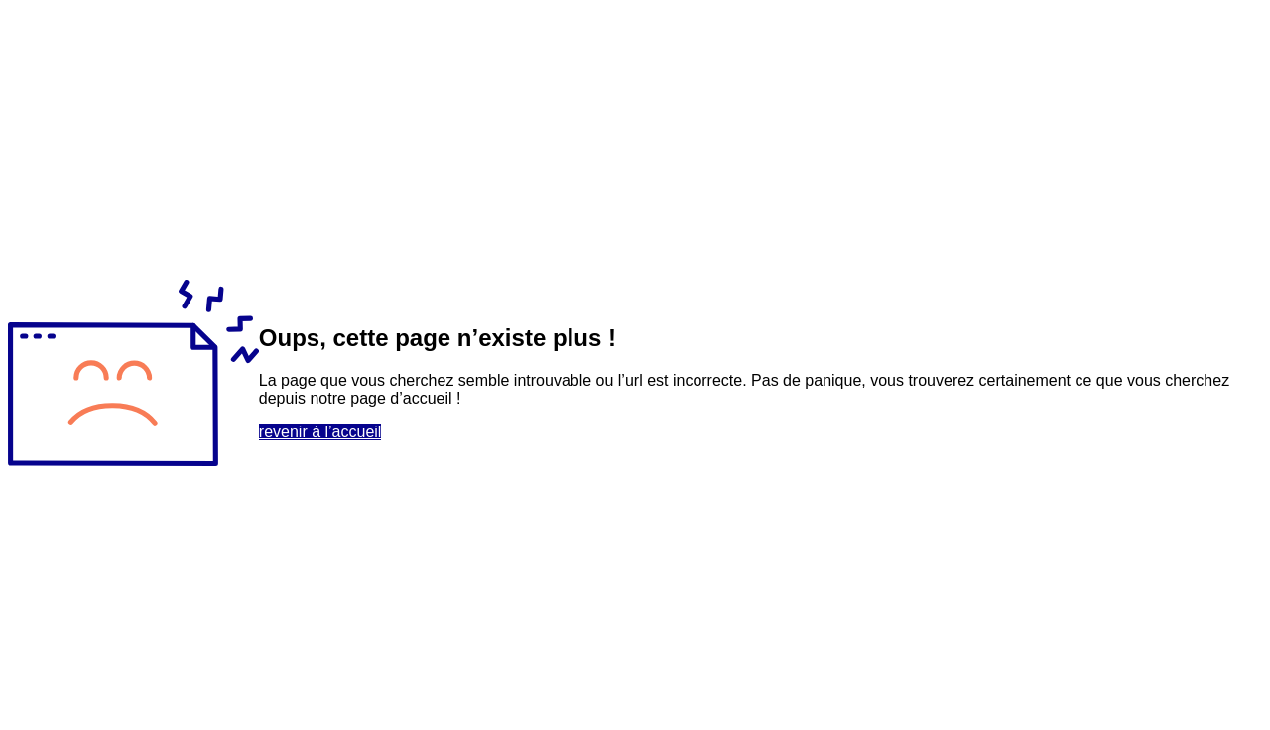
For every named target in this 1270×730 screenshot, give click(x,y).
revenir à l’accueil (320, 432)
